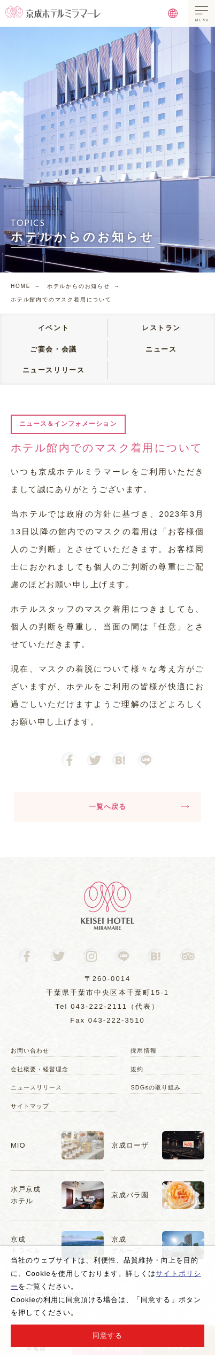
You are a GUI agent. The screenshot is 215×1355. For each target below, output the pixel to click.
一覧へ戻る (139, 807)
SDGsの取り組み (155, 1087)
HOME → (26, 286)
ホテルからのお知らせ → (83, 286)
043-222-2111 (99, 1006)
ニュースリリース (36, 1087)
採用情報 (143, 1050)
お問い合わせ (30, 1050)
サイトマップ (30, 1106)
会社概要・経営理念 (39, 1069)
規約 (136, 1069)
